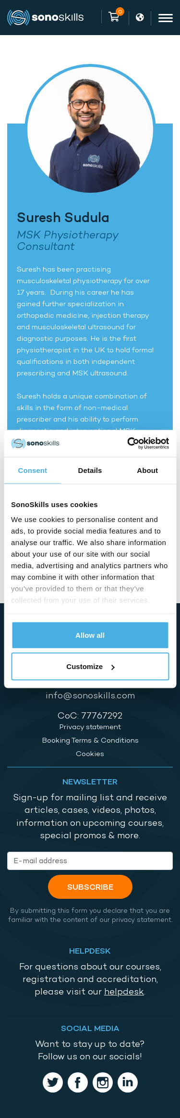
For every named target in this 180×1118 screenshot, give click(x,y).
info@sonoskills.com (90, 695)
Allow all (90, 635)
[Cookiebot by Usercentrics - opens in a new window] (128, 443)
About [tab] (147, 470)
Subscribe (90, 887)
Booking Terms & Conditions (90, 740)
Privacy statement (90, 726)
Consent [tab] (32, 470)
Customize (90, 666)
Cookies (90, 753)
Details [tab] (90, 470)
